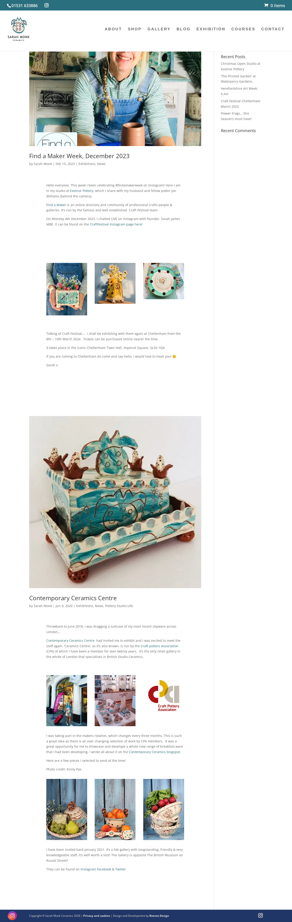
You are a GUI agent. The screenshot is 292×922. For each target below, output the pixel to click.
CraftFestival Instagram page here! (116, 224)
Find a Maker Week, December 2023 (79, 156)
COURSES (243, 29)
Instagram (88, 869)
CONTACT (273, 29)
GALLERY (159, 29)
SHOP (134, 29)
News (101, 164)
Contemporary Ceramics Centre (73, 598)
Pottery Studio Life (119, 606)
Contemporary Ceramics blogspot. (155, 752)
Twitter (120, 869)
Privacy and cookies (97, 916)
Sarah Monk (43, 164)
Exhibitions (86, 164)
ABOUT (113, 29)
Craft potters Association (159, 646)
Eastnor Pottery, (81, 191)
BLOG (183, 29)
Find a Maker (56, 205)
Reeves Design (159, 916)
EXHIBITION (210, 29)
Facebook (104, 869)
